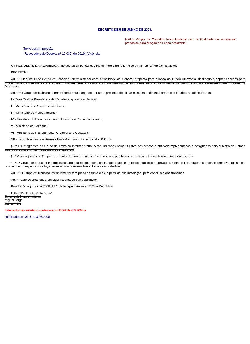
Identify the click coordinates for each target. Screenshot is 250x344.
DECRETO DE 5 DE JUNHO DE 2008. (125, 29)
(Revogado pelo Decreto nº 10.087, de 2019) (55, 53)
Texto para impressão (38, 48)
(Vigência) (94, 53)
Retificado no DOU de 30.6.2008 (27, 217)
